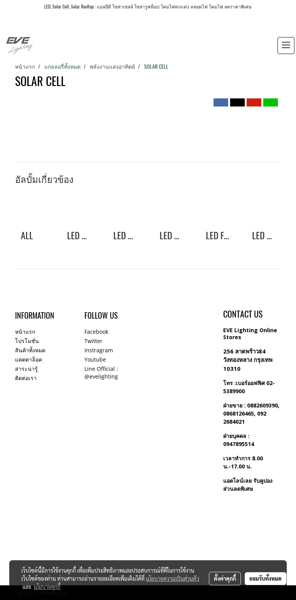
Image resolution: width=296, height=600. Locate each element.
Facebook (96, 331)
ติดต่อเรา (26, 378)
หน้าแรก (25, 331)
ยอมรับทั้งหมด (265, 578)
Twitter (93, 341)
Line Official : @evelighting (101, 372)
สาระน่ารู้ (26, 368)
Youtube (95, 359)
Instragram (98, 350)
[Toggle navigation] (286, 45)
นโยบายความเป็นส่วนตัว (172, 578)
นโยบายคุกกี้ (47, 586)
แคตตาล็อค (28, 359)
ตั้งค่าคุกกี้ (225, 578)
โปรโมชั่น (27, 341)
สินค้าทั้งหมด (30, 350)
